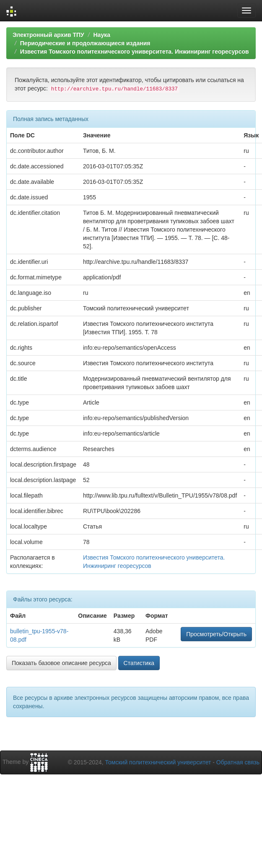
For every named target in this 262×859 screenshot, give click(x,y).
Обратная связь (237, 762)
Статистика (139, 663)
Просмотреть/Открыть (216, 634)
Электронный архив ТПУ (48, 34)
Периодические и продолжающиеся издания (85, 43)
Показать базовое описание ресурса (61, 663)
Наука (101, 34)
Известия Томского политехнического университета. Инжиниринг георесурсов (134, 51)
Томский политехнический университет (158, 762)
